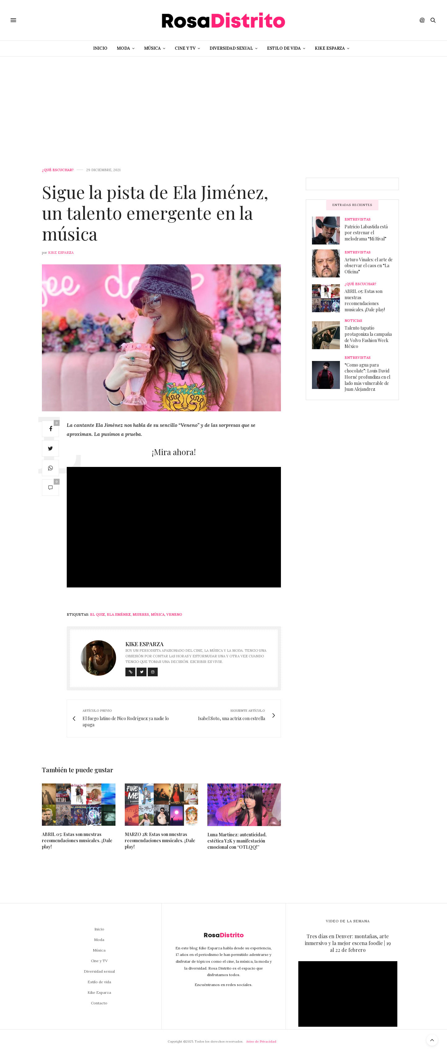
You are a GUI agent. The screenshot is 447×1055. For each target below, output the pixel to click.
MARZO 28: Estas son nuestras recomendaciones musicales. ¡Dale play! (160, 840)
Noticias (353, 320)
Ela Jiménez (119, 614)
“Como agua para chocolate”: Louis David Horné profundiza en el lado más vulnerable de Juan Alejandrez (367, 377)
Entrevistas (358, 219)
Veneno (174, 614)
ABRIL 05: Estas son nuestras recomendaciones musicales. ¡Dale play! (77, 840)
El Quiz (97, 614)
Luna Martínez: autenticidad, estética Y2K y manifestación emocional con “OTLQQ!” (237, 841)
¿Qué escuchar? (58, 170)
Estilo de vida (284, 48)
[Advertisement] (223, 103)
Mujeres (141, 614)
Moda (123, 48)
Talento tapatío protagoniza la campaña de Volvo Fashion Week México (368, 337)
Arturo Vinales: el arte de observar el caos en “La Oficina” (369, 266)
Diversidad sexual (231, 48)
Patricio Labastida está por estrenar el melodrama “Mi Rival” (366, 233)
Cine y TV (185, 48)
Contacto (99, 1003)
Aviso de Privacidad (261, 1041)
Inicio (100, 48)
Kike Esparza (330, 48)
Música (152, 48)
